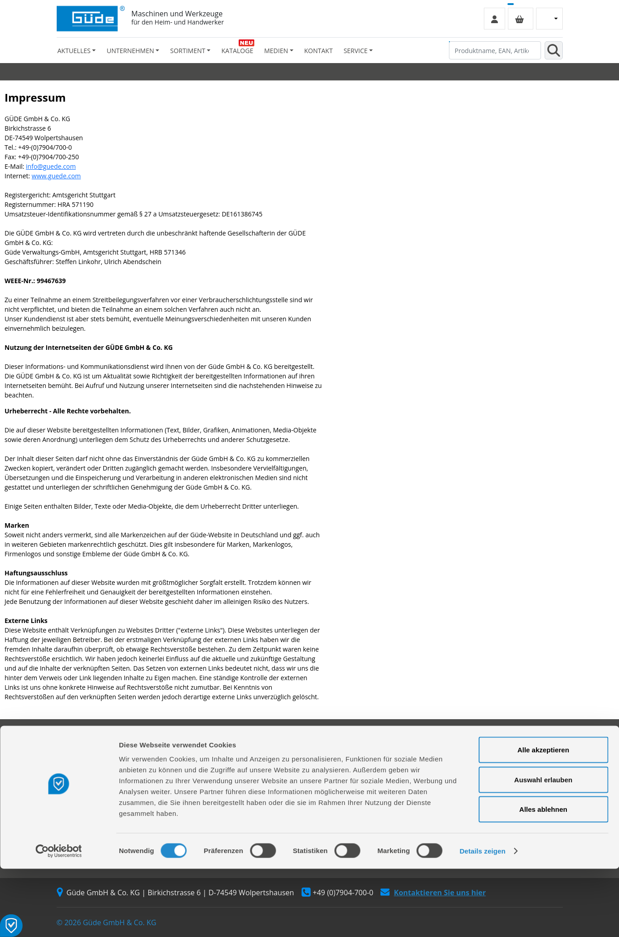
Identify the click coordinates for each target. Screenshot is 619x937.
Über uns (70, 759)
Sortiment (330, 747)
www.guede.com (56, 176)
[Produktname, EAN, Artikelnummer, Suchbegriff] (495, 50)
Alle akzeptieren (543, 818)
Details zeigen (482, 919)
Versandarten (464, 772)
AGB (450, 747)
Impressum (461, 759)
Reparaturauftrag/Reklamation (231, 759)
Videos (325, 772)
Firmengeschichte (83, 747)
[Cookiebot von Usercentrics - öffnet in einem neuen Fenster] (58, 919)
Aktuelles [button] (74, 50)
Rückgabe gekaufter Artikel (225, 784)
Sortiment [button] (187, 50)
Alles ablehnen (543, 877)
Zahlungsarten (465, 784)
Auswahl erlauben (543, 848)
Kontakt (318, 50)
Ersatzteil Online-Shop (218, 747)
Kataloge (237, 50)
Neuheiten (330, 784)
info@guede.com (51, 166)
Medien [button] (276, 50)
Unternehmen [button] (130, 50)
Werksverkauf (77, 772)
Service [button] (356, 50)
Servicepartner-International (227, 772)
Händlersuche (77, 784)
